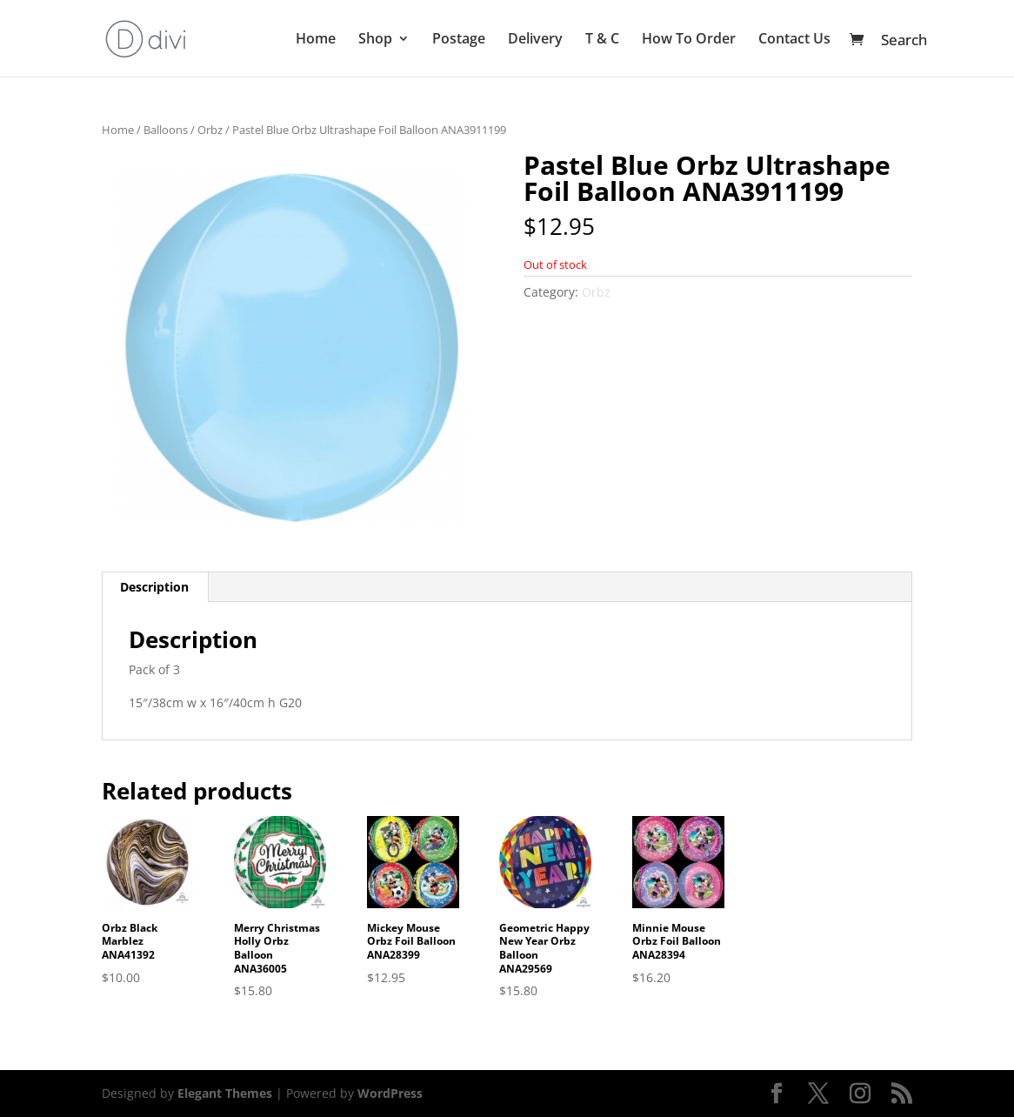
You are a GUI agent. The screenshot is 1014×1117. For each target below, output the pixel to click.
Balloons (165, 129)
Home (316, 40)
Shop (375, 40)
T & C (602, 40)
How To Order (689, 40)
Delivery (535, 40)
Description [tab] (154, 587)
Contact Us (794, 40)
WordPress (390, 1093)
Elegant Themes (224, 1093)
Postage (458, 40)
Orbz (210, 129)
